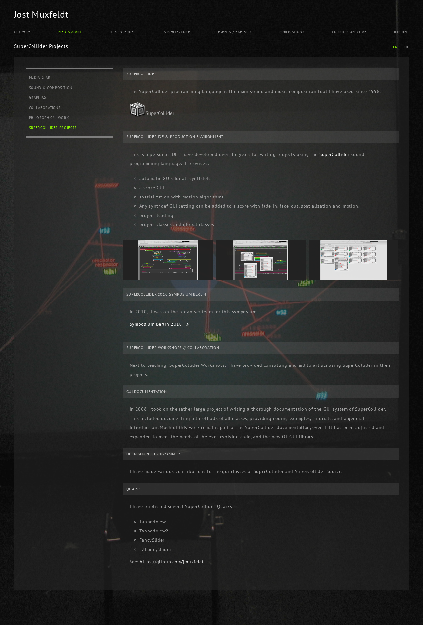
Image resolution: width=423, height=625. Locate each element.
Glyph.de (22, 32)
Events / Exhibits (234, 32)
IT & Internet (123, 32)
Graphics (37, 97)
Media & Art (70, 32)
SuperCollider (334, 154)
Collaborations (45, 107)
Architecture (177, 32)
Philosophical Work (49, 117)
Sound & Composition (51, 87)
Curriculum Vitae (349, 32)
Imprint (401, 32)
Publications (292, 32)
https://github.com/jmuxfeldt (172, 562)
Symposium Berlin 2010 (156, 324)
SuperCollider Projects (53, 127)
